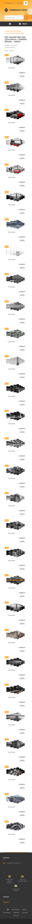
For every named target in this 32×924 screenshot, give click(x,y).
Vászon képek (15, 909)
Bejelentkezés (9, 3)
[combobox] (14, 45)
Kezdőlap (7, 31)
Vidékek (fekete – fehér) (18, 33)
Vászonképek (11, 68)
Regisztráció (19, 3)
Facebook (6, 902)
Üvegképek (16, 912)
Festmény (16, 915)
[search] (25, 17)
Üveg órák (24, 912)
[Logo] (16, 10)
